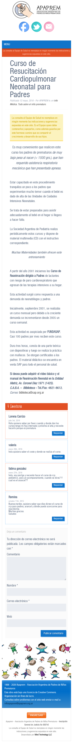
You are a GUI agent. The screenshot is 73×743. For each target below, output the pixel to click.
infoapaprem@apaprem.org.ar (18, 703)
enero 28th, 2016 (15, 449)
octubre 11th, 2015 (16, 501)
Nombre (12, 585)
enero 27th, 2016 (15, 473)
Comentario (13, 554)
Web (9, 616)
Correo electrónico (18, 601)
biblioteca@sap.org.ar (31, 392)
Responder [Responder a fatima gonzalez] (58, 485)
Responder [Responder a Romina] (58, 518)
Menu (7, 44)
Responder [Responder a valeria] (58, 456)
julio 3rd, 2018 (14, 420)
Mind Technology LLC (43, 735)
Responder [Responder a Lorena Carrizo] (58, 433)
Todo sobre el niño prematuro (32, 104)
